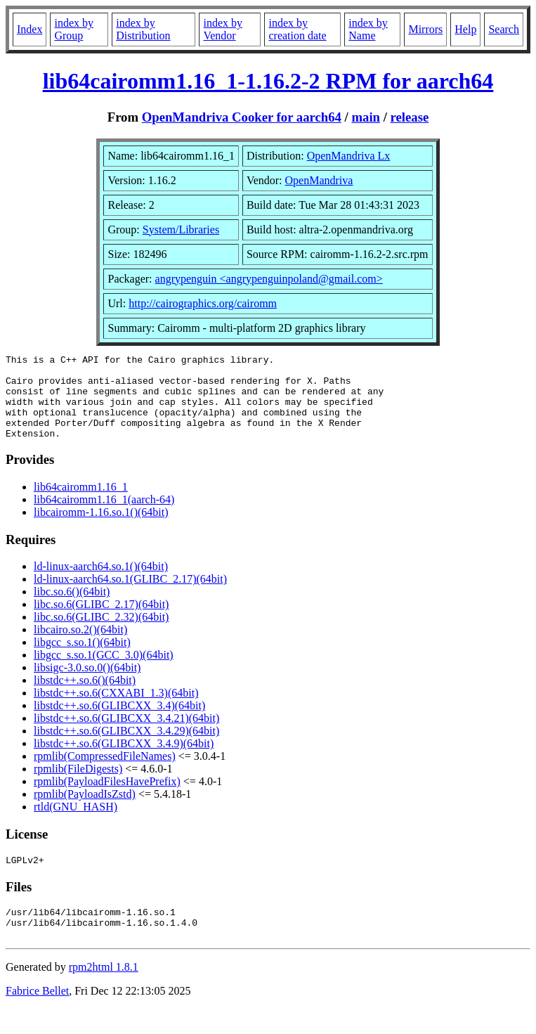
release (410, 117)
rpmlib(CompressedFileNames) (105, 773)
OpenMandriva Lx (349, 156)
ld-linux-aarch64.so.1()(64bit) (101, 583)
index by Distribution (143, 29)
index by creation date (297, 29)
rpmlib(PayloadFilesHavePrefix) (107, 798)
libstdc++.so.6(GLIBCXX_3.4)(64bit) (119, 722)
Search (503, 29)
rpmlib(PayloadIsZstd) (85, 811)
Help (465, 29)
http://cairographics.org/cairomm (203, 303)
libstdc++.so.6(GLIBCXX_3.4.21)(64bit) (126, 735)
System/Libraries (181, 229)
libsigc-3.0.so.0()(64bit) (87, 684)
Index (29, 29)
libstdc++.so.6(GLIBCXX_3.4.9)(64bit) (124, 760)
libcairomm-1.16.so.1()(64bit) (101, 529)
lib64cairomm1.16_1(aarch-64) (104, 516)
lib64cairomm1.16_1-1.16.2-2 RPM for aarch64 (268, 80)
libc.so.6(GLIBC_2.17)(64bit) (101, 621)
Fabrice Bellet (37, 1016)
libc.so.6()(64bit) (72, 608)
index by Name (368, 29)
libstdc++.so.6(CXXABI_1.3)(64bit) (116, 710)
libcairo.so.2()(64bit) (80, 646)
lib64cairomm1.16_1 (81, 504)
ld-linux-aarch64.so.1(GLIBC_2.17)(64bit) (130, 596)
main (365, 117)
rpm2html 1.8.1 (103, 992)
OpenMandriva (319, 180)
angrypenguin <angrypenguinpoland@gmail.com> (269, 279)
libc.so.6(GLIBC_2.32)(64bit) (101, 634)
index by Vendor (222, 29)
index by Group (73, 29)
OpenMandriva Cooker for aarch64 (241, 117)
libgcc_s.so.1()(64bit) (82, 659)
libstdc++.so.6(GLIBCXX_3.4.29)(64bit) (126, 748)
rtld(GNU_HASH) (75, 823)
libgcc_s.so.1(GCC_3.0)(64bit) (104, 672)
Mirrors (425, 29)
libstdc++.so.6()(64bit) (85, 697)
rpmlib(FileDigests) (78, 785)
